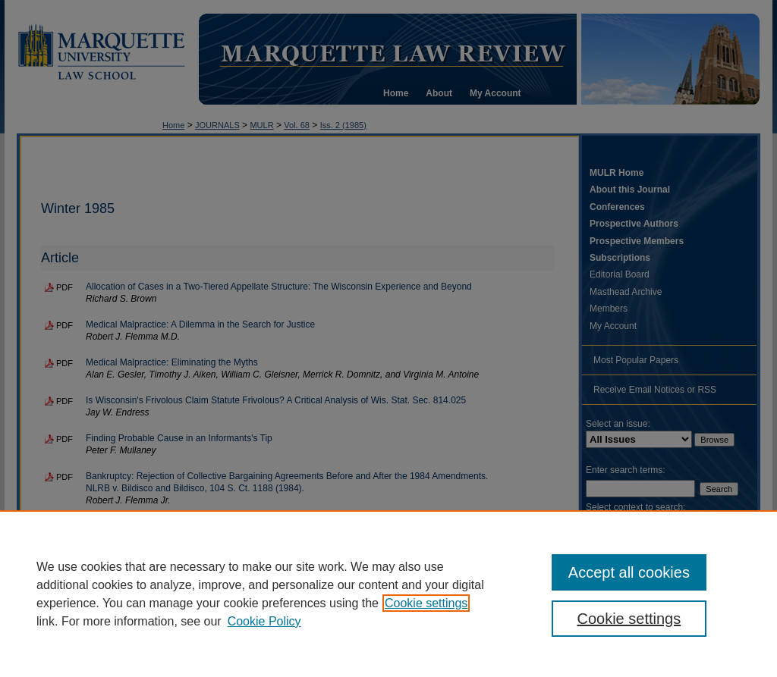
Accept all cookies (629, 572)
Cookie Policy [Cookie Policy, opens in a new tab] (264, 621)
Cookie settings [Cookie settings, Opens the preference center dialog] (629, 618)
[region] (388, 593)
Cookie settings (426, 603)
